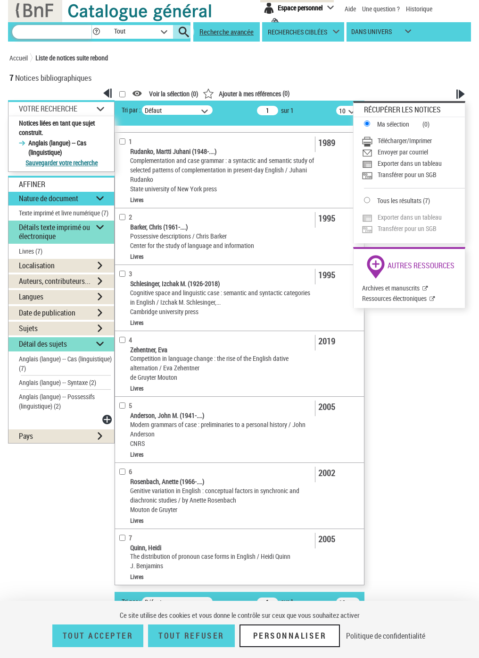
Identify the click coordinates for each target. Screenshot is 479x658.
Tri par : (131, 109)
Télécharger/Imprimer (405, 140)
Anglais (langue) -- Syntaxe (57, 382)
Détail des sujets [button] (43, 344)
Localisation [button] (37, 265)
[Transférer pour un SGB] (413, 174)
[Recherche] (51, 32)
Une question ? (381, 8)
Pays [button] (26, 436)
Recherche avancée (226, 31)
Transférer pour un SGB (407, 174)
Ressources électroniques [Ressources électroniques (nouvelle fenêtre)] (394, 298)
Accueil (18, 57)
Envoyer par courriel (403, 151)
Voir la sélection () (173, 93)
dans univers (371, 34)
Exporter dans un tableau (410, 163)
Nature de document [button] (48, 198)
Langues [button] (31, 296)
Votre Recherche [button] (48, 108)
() (246, 93)
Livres (30, 251)
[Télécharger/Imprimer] (413, 140)
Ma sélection (393, 124)
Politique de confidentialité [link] (385, 636)
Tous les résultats (399, 200)
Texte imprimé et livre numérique (63, 212)
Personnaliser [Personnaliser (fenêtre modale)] (290, 636)
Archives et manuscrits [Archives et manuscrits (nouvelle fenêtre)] (391, 287)
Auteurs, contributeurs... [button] (55, 281)
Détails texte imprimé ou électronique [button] (54, 231)
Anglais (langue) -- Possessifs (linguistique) (57, 401)
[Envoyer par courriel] (413, 152)
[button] (96, 32)
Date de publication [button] (47, 313)
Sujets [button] (28, 328)
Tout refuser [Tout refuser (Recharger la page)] (191, 636)
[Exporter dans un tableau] (413, 163)
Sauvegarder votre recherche (61, 162)
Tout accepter (98, 636)
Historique (419, 8)
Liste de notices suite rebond (71, 57)
